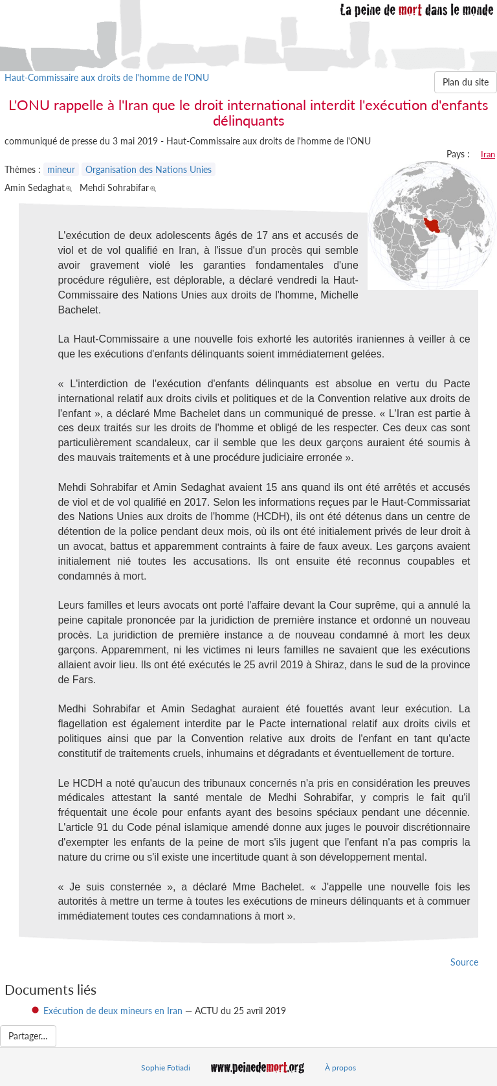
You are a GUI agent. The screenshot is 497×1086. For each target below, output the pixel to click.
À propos (340, 1067)
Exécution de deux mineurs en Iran (112, 1010)
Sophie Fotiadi (165, 1067)
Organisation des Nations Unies (148, 169)
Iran (488, 154)
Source (464, 961)
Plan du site (466, 81)
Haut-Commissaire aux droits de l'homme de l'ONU (107, 77)
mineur (61, 169)
